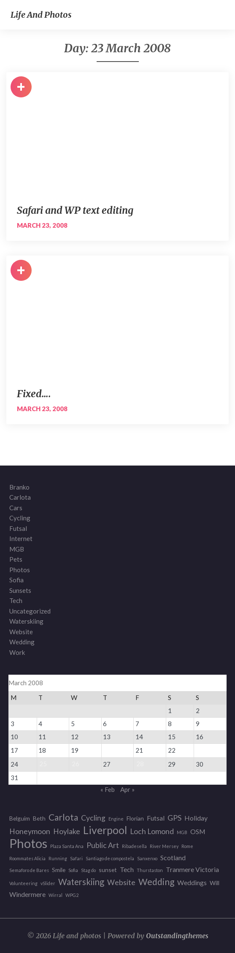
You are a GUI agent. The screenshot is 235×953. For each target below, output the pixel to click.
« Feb (107, 789)
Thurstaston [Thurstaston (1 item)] (150, 870)
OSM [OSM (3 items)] (197, 831)
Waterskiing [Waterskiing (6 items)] (81, 882)
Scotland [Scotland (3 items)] (173, 857)
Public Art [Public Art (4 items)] (102, 845)
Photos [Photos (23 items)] (28, 843)
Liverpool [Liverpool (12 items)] (105, 830)
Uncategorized (30, 611)
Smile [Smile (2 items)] (58, 869)
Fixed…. (34, 394)
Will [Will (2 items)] (214, 882)
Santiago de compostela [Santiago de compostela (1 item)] (110, 858)
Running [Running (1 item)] (58, 858)
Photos (19, 569)
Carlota (20, 497)
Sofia (16, 580)
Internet (20, 538)
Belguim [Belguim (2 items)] (19, 818)
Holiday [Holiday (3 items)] (196, 818)
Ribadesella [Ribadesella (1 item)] (134, 846)
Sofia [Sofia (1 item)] (73, 870)
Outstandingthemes (177, 935)
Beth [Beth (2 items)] (39, 818)
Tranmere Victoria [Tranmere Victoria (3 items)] (192, 869)
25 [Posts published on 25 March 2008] (43, 763)
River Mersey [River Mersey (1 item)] (164, 846)
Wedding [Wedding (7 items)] (156, 882)
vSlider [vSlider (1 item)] (48, 883)
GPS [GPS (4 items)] (174, 817)
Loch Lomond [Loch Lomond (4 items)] (152, 831)
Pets (15, 559)
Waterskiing (26, 621)
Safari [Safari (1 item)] (76, 858)
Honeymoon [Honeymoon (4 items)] (29, 831)
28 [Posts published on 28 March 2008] (140, 763)
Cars (15, 507)
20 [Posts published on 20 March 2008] (107, 750)
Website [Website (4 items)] (121, 882)
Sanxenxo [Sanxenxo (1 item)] (147, 858)
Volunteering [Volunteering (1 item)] (23, 883)
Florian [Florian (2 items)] (135, 818)
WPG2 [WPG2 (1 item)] (71, 895)
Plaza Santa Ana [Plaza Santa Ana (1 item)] (67, 846)
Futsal (18, 528)
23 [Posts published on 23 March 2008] (200, 750)
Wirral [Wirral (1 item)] (55, 895)
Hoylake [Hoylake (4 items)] (66, 831)
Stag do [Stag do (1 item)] (88, 870)
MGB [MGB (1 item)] (182, 832)
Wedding (22, 642)
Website (21, 631)
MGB (16, 549)
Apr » (127, 789)
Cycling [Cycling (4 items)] (93, 817)
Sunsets (20, 590)
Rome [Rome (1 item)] (187, 846)
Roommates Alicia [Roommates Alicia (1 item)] (27, 858)
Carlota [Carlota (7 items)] (63, 817)
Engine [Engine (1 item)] (116, 818)
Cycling (19, 518)
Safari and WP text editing (75, 210)
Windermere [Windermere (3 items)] (27, 894)
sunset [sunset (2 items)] (108, 869)
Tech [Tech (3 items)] (127, 869)
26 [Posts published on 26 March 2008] (75, 763)
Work (17, 652)
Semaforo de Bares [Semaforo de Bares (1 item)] (29, 870)
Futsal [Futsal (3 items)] (156, 818)
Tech (15, 600)
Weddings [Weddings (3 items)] (192, 882)
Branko (19, 487)
